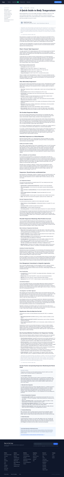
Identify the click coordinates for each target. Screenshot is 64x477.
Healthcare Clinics (16, 466)
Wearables (34, 454)
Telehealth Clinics (16, 457)
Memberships (25, 460)
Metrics (5, 459)
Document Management (27, 462)
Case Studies (45, 459)
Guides (44, 457)
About (53, 454)
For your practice (6, 21)
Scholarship (44, 468)
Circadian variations (7, 11)
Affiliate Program (45, 469)
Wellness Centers (16, 454)
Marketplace (44, 462)
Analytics (24, 463)
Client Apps (6, 469)
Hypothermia (6, 18)
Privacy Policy (6, 474)
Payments (5, 466)
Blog (43, 456)
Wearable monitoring (7, 15)
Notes (5, 463)
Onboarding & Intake (26, 456)
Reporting (24, 457)
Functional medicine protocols (8, 19)
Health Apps (35, 457)
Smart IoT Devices (36, 456)
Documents (6, 456)
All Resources (45, 454)
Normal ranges (6, 9)
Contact (53, 456)
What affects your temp (7, 10)
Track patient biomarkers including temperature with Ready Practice (33, 434)
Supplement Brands (17, 464)
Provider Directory (45, 460)
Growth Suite (15, 2)
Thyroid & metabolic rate (8, 14)
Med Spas (15, 456)
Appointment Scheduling (27, 459)
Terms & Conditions (14, 474)
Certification (44, 466)
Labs (5, 457)
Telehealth (5, 465)
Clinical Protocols (26, 454)
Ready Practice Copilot (7, 454)
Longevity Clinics (16, 459)
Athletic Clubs (16, 460)
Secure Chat (6, 468)
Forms (5, 462)
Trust (20, 474)
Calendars (34, 459)
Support (53, 457)
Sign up (55, 443)
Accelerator (44, 465)
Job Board (44, 463)
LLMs (33, 460)
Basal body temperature (8, 13)
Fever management (7, 17)
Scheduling (6, 460)
